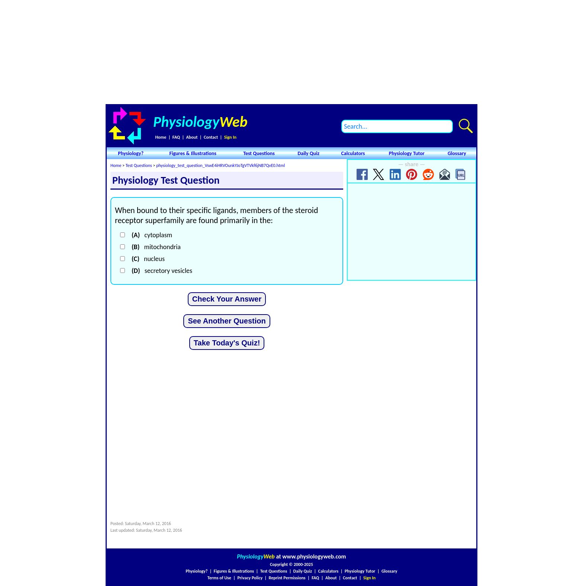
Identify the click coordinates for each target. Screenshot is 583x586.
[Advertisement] (291, 52)
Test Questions (259, 153)
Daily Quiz (308, 153)
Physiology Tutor (407, 153)
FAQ (176, 137)
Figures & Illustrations (193, 153)
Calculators (353, 153)
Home (160, 137)
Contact (211, 137)
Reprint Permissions (287, 577)
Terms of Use (219, 577)
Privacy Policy (249, 577)
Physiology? (131, 153)
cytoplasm (152, 235)
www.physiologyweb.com (314, 556)
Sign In (230, 137)
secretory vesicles (162, 271)
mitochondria (156, 247)
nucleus (148, 259)
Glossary (457, 153)
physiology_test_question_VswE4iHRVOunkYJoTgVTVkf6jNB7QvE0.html (220, 165)
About (192, 137)
